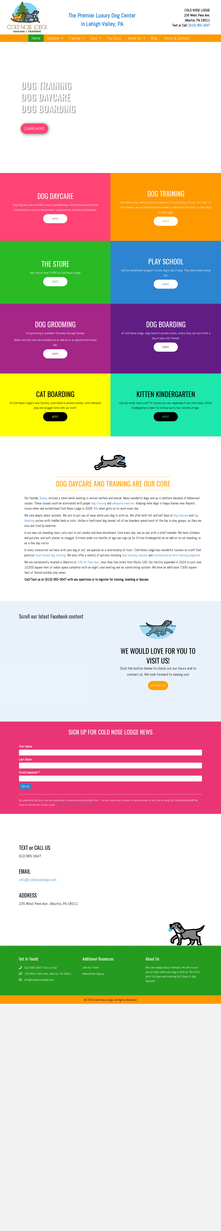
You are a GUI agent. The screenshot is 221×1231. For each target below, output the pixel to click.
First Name (25, 746)
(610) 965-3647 (199, 25)
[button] (34, 128)
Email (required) (29, 772)
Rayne (43, 498)
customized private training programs (176, 555)
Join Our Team (90, 967)
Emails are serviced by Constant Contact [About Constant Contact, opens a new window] (77, 805)
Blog (154, 38)
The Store (114, 38)
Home (36, 38)
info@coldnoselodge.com (37, 879)
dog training (98, 503)
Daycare (53, 38)
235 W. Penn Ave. (88, 562)
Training (74, 38)
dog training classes (135, 555)
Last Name (25, 759)
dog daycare (181, 515)
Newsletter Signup (93, 974)
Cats (93, 38)
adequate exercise (123, 503)
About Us (134, 38)
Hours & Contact (176, 38)
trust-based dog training (50, 555)
